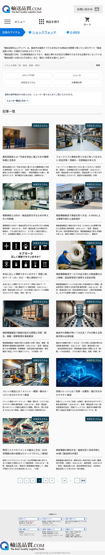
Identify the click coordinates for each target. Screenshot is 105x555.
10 (64, 480)
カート (87, 24)
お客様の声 (77, 82)
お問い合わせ (85, 9)
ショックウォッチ (44, 32)
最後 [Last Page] (83, 480)
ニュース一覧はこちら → (17, 100)
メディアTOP (28, 75)
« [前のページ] (20, 480)
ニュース (77, 75)
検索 (98, 65)
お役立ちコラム (28, 82)
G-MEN (75, 32)
